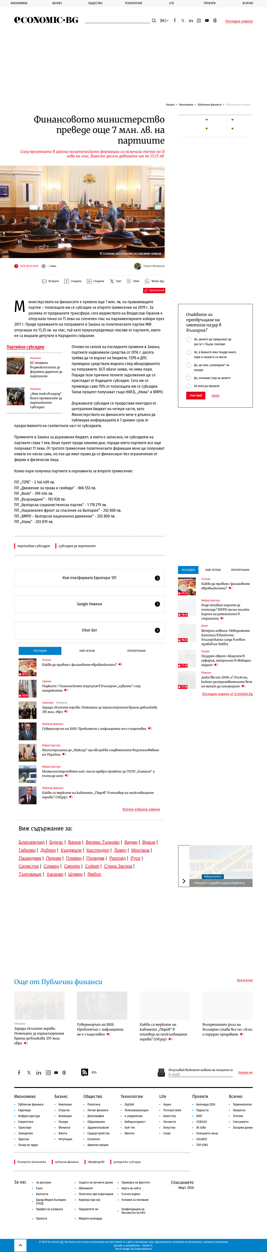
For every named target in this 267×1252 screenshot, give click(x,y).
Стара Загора (118, 866)
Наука (167, 1104)
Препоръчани (136, 650)
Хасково (55, 874)
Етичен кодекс (131, 1194)
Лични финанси (97, 1110)
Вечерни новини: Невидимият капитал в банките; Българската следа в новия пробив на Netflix (225, 637)
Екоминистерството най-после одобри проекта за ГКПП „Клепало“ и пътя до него (98, 773)
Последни (40, 650)
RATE (199, 1116)
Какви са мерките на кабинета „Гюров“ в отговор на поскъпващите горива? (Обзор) (98, 795)
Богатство (169, 1116)
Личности (169, 1122)
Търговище (30, 874)
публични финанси (67, 1162)
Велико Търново (103, 842)
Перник (53, 858)
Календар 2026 (205, 1104)
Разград (117, 858)
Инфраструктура (51, 745)
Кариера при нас (90, 1200)
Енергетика (25, 1122)
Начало (170, 104)
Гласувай (196, 395)
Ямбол (94, 874)
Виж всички (245, 980)
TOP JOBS (202, 1145)
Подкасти (202, 1110)
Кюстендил (98, 850)
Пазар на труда (28, 1145)
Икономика (19, 3)
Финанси (206, 672)
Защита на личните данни (96, 1182)
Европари (24, 1110)
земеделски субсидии (127, 1162)
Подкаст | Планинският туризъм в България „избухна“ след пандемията (91, 688)
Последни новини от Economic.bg (227, 694)
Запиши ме (245, 1072)
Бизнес (57, 3)
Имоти (63, 1133)
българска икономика (31, 1162)
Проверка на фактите (135, 1182)
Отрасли (64, 1110)
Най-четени (87, 650)
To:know (46, 660)
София (92, 866)
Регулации (65, 1139)
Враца (148, 842)
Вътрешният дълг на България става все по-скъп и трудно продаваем (227, 1029)
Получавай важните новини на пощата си (200, 1070)
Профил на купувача (49, 1209)
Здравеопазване (98, 1128)
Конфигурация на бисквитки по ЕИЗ (133, 1211)
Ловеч (120, 850)
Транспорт (48, 702)
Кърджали (71, 850)
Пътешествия (172, 1110)
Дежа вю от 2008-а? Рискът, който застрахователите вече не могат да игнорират (226, 681)
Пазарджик (30, 858)
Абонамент (86, 1188)
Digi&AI (129, 1104)
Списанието (241, 1122)
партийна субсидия (33, 546)
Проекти (210, 3)
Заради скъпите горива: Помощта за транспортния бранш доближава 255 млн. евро (99, 709)
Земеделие (25, 1133)
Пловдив (95, 858)
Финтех (129, 1133)
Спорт (167, 1133)
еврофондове (96, 1162)
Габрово (27, 850)
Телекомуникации (136, 1110)
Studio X (147, 1245)
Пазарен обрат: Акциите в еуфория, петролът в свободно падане (226, 660)
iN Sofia (201, 1128)
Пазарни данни (243, 1128)
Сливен (51, 866)
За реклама (43, 1182)
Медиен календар (90, 1218)
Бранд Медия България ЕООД (51, 1201)
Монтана (140, 850)
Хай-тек (130, 1128)
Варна (74, 842)
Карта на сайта (131, 1188)
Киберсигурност (213, 876)
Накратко (239, 1110)
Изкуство (169, 1128)
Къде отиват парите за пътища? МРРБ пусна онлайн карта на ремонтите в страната (225, 611)
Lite (171, 3)
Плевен (74, 858)
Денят (204, 625)
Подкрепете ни (88, 1209)
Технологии (133, 3)
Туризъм (46, 681)
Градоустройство (98, 1133)
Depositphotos (143, 1248)
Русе (135, 858)
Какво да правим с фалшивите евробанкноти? (82, 664)
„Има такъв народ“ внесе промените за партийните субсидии (46, 400)
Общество (95, 3)
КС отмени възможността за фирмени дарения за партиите (46, 369)
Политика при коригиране (96, 1194)
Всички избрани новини (141, 809)
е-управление (134, 1116)
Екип (39, 1188)
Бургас (56, 842)
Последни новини (239, 21)
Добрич (48, 850)
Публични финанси (210, 104)
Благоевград (32, 842)
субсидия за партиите (77, 546)
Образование (96, 1122)
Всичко (248, 3)
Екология (93, 1139)
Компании (65, 1104)
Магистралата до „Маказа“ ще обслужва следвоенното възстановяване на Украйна (100, 752)
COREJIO (201, 1122)
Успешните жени (207, 1133)
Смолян (72, 866)
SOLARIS (201, 1139)
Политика (35, 358)
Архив (215, 395)
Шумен (75, 874)
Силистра (29, 866)
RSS (89, 1073)
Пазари (205, 651)
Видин (130, 842)
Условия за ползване (135, 1200)
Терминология (242, 1104)
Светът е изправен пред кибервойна (219, 883)
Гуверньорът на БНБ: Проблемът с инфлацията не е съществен (97, 728)
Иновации (65, 1116)
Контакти (42, 1194)
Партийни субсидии (25, 346)
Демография (95, 1116)
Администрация (97, 1145)
